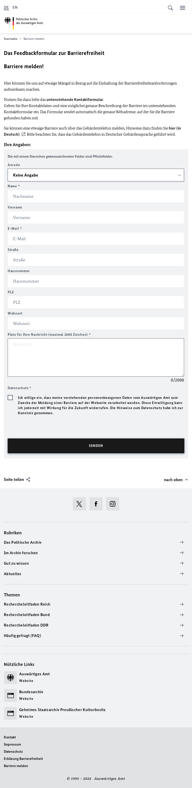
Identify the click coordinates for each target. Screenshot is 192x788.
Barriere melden (16, 766)
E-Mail (15, 228)
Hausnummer (19, 271)
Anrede (14, 165)
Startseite (12, 39)
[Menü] (182, 7)
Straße (13, 250)
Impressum (12, 744)
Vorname (15, 207)
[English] (15, 7)
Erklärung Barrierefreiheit (23, 759)
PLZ (11, 292)
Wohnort (15, 313)
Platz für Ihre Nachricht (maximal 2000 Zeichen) (49, 334)
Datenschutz (13, 751)
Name (14, 186)
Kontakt (10, 737)
